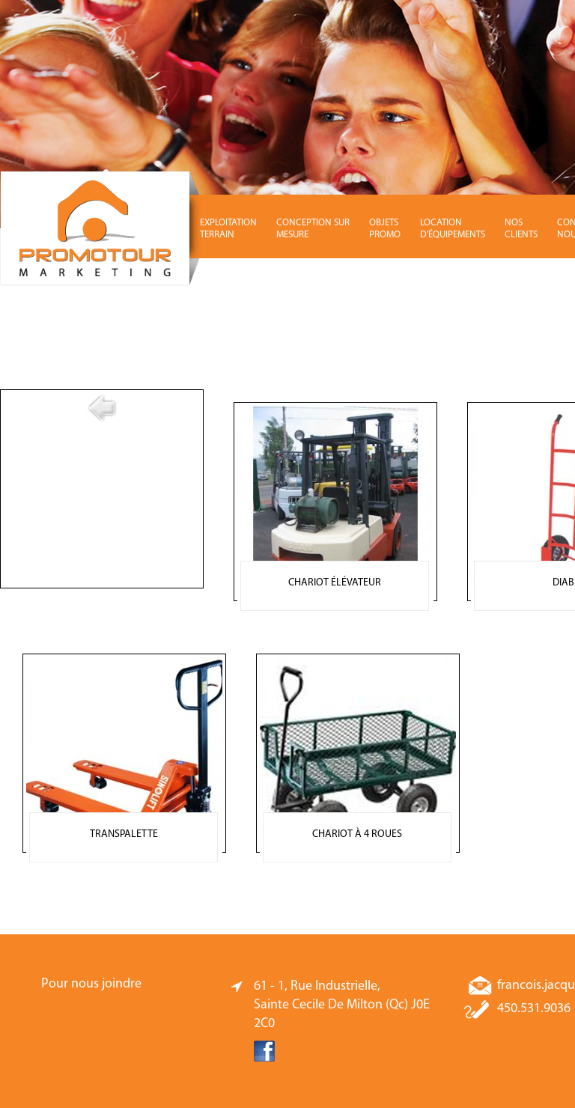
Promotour (101, 228)
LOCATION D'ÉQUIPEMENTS (452, 229)
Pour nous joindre (91, 984)
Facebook (264, 1051)
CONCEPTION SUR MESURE (313, 229)
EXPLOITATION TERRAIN (228, 229)
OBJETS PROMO (385, 229)
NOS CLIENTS (521, 229)
